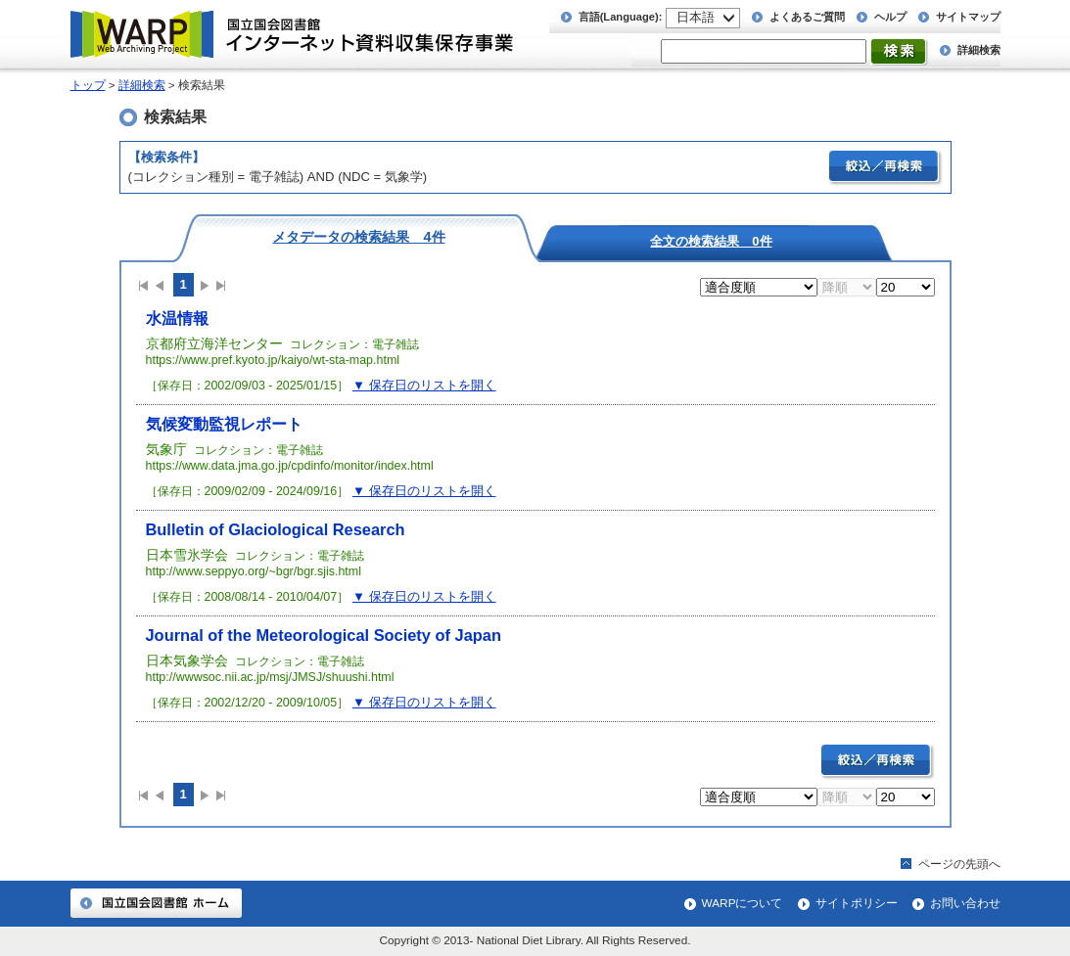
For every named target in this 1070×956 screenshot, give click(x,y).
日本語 (695, 17)
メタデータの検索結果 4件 (358, 236)
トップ (88, 85)
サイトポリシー (856, 903)
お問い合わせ (965, 903)
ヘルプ (890, 17)
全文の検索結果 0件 (710, 241)
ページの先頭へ (959, 864)
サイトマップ (968, 17)
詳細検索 (978, 50)
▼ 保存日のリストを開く (424, 385)
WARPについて (742, 903)
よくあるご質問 (807, 17)
